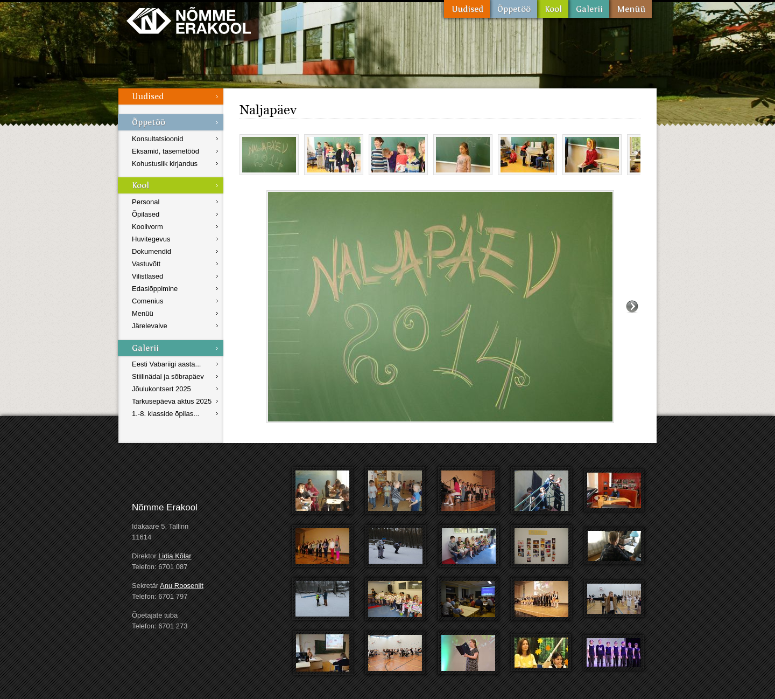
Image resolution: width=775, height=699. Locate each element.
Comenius (148, 301)
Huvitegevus (151, 239)
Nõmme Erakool (188, 20)
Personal (145, 202)
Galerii (588, 9)
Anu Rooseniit (181, 586)
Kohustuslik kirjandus (165, 164)
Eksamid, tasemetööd (165, 151)
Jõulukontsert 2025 (161, 389)
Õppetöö (513, 9)
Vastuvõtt (146, 264)
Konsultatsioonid (157, 139)
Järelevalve (149, 326)
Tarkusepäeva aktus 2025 (172, 401)
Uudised (467, 9)
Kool (552, 9)
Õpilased (145, 214)
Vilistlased (147, 276)
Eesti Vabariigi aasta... (166, 364)
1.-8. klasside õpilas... (165, 414)
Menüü (630, 9)
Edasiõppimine (155, 289)
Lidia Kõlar (174, 556)
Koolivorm (147, 227)
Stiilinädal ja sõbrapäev (168, 376)
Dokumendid (151, 251)
